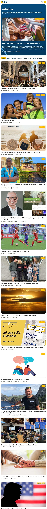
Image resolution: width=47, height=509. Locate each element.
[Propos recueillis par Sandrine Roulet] (1, 221)
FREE (44, 419)
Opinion (39, 483)
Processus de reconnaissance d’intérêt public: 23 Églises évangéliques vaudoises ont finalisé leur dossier (23, 412)
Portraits (19, 58)
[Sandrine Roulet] (1, 90)
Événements (13, 58)
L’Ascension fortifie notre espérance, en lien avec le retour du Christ (20, 315)
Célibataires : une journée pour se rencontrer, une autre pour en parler (21, 152)
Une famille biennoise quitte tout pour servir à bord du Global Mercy (20, 283)
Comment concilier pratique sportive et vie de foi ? (15, 251)
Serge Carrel (5, 349)
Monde (42, 19)
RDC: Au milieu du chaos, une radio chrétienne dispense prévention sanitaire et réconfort (23, 185)
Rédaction (5, 253)
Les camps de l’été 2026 (7, 120)
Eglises (8, 58)
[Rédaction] (1, 253)
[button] (45, 2)
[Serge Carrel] (1, 349)
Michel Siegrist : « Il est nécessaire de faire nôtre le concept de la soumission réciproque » (22, 218)
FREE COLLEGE (42, 321)
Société (43, 451)
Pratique (43, 225)
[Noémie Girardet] (3, 51)
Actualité (37, 19)
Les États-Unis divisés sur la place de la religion (21, 43)
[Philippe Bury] (1, 317)
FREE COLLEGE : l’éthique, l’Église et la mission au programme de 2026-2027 (22, 347)
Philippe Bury (6, 317)
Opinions (25, 58)
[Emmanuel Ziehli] (1, 187)
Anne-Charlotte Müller (8, 154)
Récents (3, 58)
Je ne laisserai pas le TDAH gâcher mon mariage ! (15, 379)
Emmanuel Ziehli (6, 187)
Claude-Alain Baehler (7, 122)
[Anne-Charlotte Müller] (1, 154)
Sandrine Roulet (6, 90)
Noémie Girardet (8, 51)
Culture (34, 58)
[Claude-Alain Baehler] (1, 122)
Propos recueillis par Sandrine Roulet (11, 221)
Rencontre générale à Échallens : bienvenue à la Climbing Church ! (19, 445)
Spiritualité (39, 58)
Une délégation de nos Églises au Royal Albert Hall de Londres (18, 88)
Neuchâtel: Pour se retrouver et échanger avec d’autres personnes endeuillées (23, 477)
